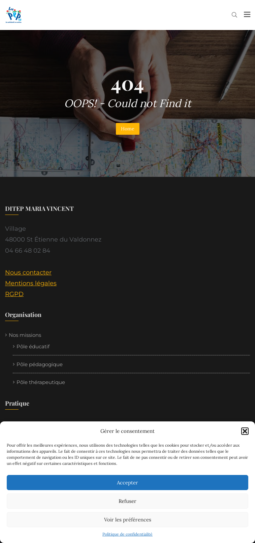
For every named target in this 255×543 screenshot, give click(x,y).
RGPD (14, 294)
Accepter (127, 482)
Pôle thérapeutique (41, 382)
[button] (245, 431)
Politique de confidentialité (127, 534)
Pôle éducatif (33, 346)
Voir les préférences (127, 519)
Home (127, 129)
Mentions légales (31, 283)
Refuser (127, 501)
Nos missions (25, 335)
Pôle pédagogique (40, 364)
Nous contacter (28, 272)
